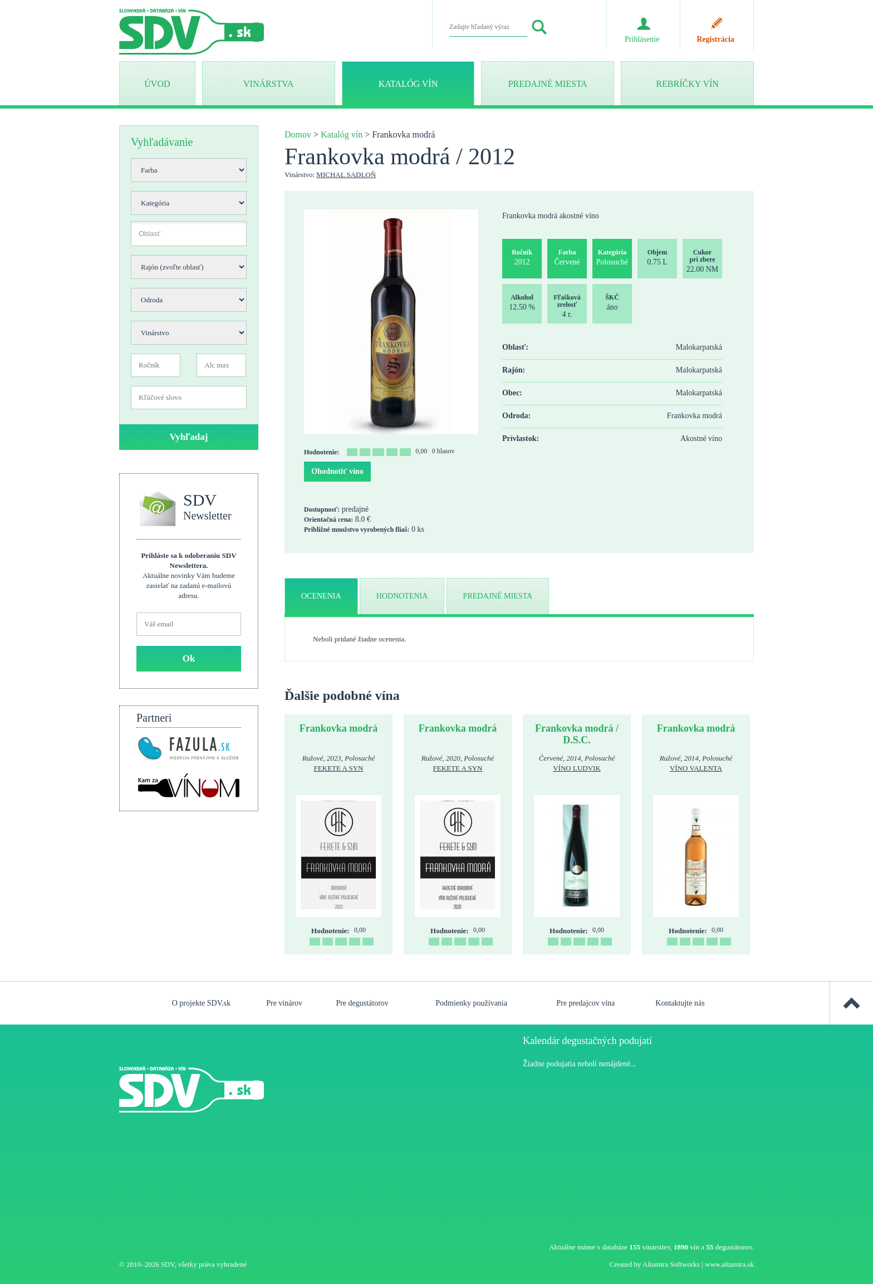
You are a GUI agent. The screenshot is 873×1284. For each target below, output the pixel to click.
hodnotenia (402, 596)
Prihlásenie (642, 39)
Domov (298, 134)
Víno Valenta (696, 768)
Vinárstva (268, 84)
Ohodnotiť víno (337, 471)
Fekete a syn (339, 768)
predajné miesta (498, 596)
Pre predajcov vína (585, 1003)
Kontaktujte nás (679, 1003)
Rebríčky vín (687, 84)
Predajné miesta (547, 84)
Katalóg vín (408, 84)
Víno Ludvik (577, 768)
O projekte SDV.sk (201, 1003)
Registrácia (715, 39)
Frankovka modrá (339, 728)
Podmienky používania (471, 1003)
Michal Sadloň (346, 174)
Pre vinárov (284, 1003)
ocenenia (321, 596)
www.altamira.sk (729, 1264)
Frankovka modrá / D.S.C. (577, 734)
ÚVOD (157, 84)
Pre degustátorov (362, 1003)
